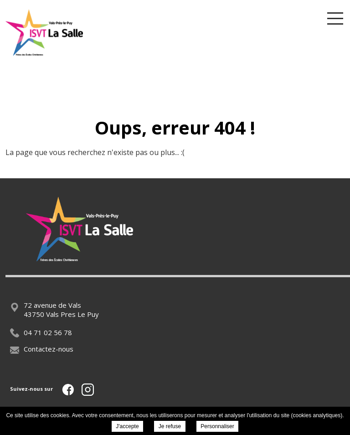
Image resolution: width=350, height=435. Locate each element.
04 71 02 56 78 (41, 332)
